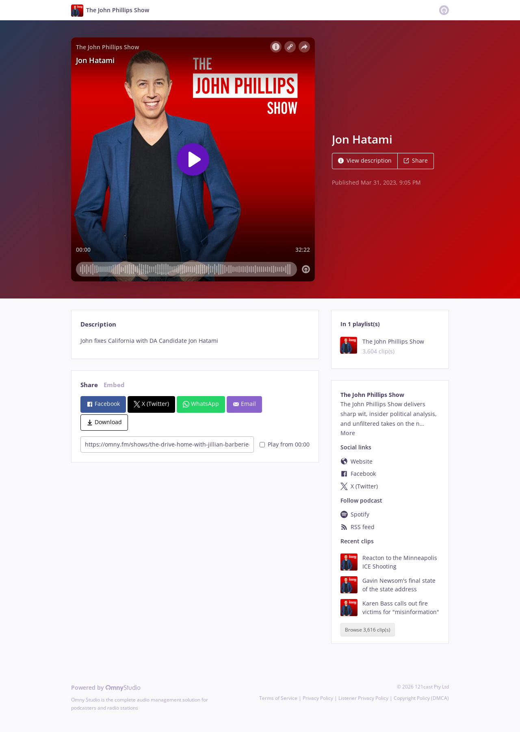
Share (415, 160)
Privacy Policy (318, 698)
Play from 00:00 (285, 444)
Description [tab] (98, 324)
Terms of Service (278, 698)
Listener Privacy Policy (363, 698)
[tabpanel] (194, 341)
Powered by (106, 687)
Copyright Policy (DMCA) (421, 698)
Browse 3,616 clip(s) (367, 629)
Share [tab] (89, 385)
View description (365, 160)
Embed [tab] (114, 385)
